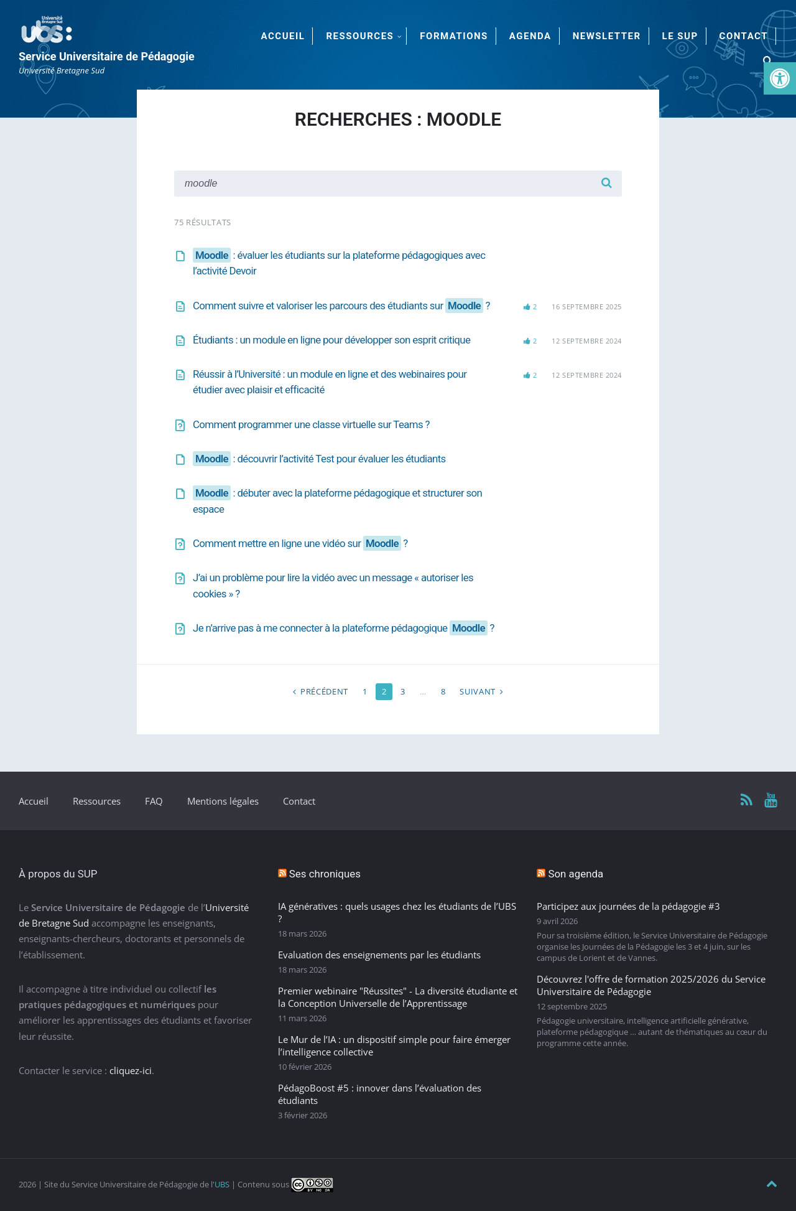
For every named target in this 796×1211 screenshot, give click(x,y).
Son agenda (575, 873)
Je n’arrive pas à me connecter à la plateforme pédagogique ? (343, 628)
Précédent (324, 691)
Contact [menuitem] (744, 36)
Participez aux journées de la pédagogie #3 (628, 906)
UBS (222, 1184)
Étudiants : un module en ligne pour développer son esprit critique (331, 340)
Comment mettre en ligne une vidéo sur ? (300, 543)
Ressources (97, 801)
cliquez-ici (130, 1070)
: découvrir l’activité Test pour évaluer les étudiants (319, 458)
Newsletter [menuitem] (607, 36)
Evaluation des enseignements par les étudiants (379, 954)
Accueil (34, 801)
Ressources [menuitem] (360, 36)
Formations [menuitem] (454, 36)
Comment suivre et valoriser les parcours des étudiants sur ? (341, 305)
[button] (780, 78)
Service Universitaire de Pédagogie (107, 56)
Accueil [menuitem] (283, 36)
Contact (299, 801)
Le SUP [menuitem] (680, 36)
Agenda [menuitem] (530, 36)
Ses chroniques (325, 873)
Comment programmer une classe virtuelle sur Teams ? (311, 424)
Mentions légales (223, 801)
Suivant (478, 691)
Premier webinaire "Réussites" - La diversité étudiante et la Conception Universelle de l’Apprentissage (397, 996)
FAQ (154, 801)
